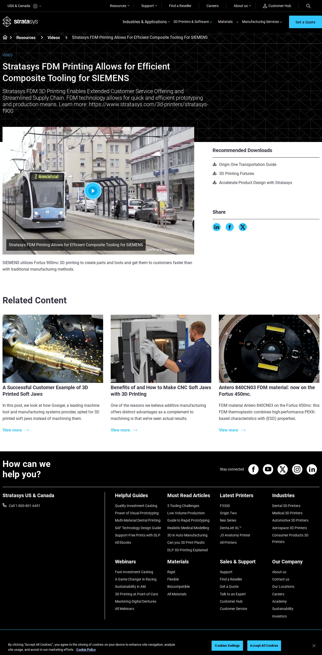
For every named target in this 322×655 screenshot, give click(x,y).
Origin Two (228, 513)
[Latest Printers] (243, 497)
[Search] (308, 6)
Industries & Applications (145, 21)
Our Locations (283, 587)
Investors (279, 616)
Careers (213, 6)
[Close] (313, 645)
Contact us (280, 579)
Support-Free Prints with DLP (137, 535)
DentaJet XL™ (231, 528)
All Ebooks (123, 542)
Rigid (171, 572)
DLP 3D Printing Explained (187, 550)
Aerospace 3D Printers (289, 528)
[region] (161, 646)
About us (241, 6)
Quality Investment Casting (136, 506)
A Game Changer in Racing (135, 579)
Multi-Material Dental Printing (137, 520)
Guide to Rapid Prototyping (188, 520)
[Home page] (3, 37)
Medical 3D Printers (287, 513)
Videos (54, 37)
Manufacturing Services (260, 22)
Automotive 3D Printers (290, 520)
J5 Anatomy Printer (235, 535)
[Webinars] (138, 563)
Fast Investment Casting (134, 572)
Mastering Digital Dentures (135, 601)
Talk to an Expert (233, 594)
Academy (279, 601)
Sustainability (282, 609)
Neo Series (228, 520)
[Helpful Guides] (138, 497)
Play (98, 191)
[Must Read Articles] (191, 497)
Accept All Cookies (264, 645)
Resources (118, 6)
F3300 (225, 506)
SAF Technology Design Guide (138, 528)
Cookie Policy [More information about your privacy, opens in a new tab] (86, 649)
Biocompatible (178, 587)
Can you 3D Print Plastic (186, 542)
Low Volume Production (186, 513)
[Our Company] (295, 563)
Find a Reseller (180, 6)
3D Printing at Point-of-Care (136, 594)
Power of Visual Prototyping (137, 513)
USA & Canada (24, 6)
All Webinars (124, 609)
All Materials (176, 594)
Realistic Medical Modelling (188, 528)
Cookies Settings (227, 645)
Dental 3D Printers (286, 506)
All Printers (228, 542)
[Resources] (42, 37)
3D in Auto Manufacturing (187, 535)
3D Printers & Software (191, 22)
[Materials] (191, 563)
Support (147, 6)
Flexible (173, 579)
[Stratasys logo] (20, 21)
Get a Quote (229, 587)
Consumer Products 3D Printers (290, 538)
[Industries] (295, 497)
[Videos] (66, 37)
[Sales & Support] (243, 563)
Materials (225, 22)
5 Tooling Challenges (183, 506)
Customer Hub (277, 6)
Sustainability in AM (130, 587)
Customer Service (233, 609)
